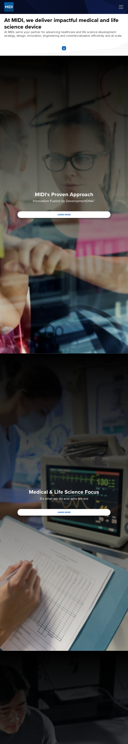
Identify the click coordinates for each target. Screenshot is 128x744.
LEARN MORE (64, 214)
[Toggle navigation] (121, 6)
